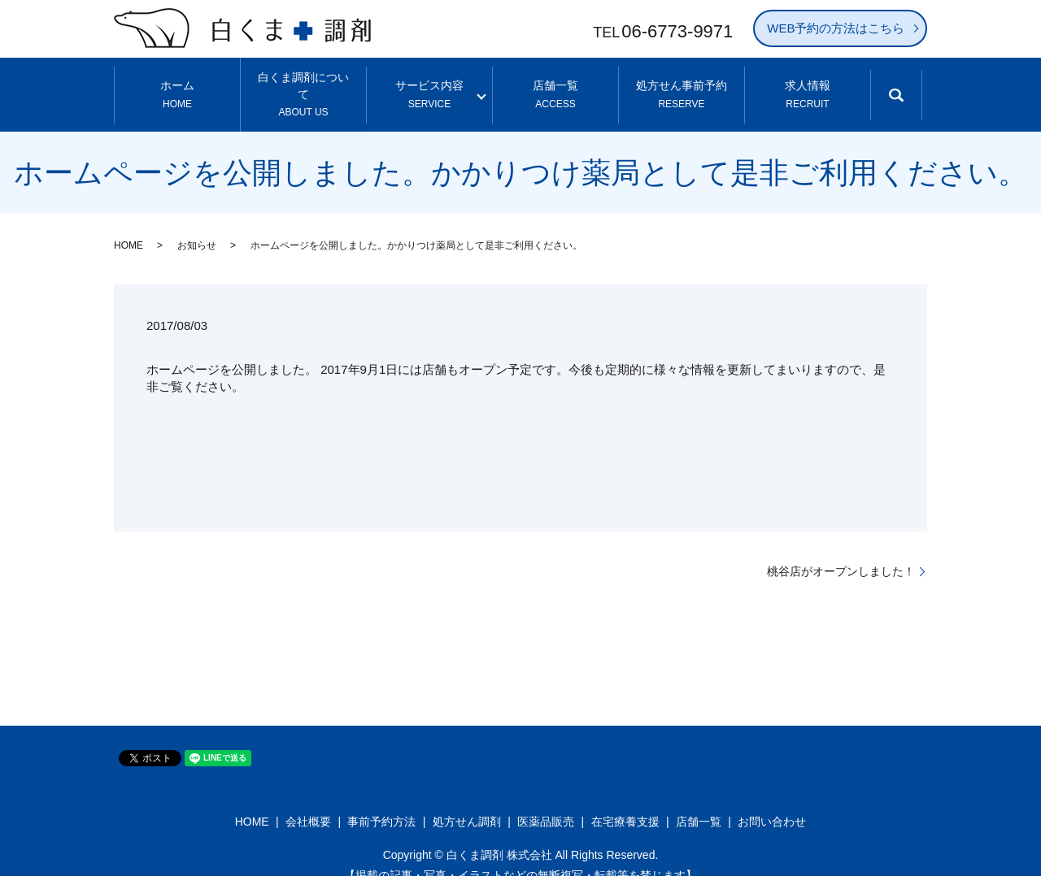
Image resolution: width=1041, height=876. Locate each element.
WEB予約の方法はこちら (835, 28)
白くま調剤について (303, 84)
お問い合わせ (772, 800)
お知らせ (196, 224)
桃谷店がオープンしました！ (841, 549)
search (909, 92)
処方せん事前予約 (681, 84)
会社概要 (308, 800)
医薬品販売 (545, 800)
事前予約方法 (381, 800)
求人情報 (807, 84)
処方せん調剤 (467, 800)
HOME (128, 224)
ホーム (178, 84)
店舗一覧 (555, 84)
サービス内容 (429, 84)
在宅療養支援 (625, 800)
